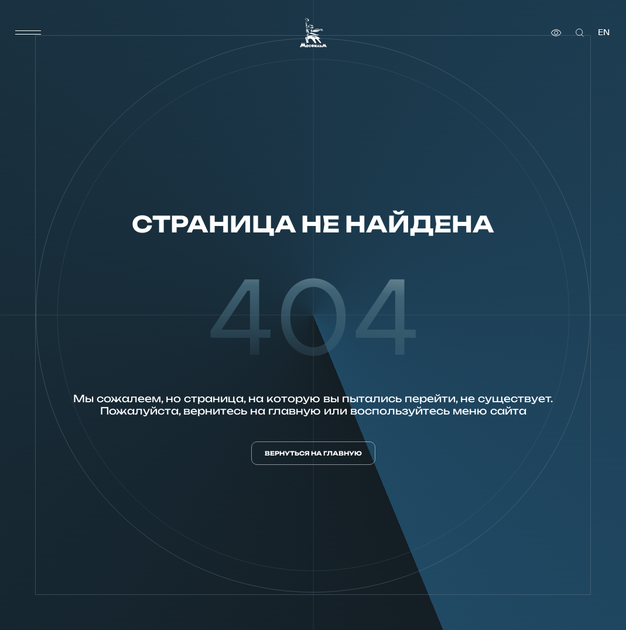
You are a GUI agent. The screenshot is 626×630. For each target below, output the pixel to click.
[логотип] (313, 32)
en (604, 32)
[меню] (28, 32)
